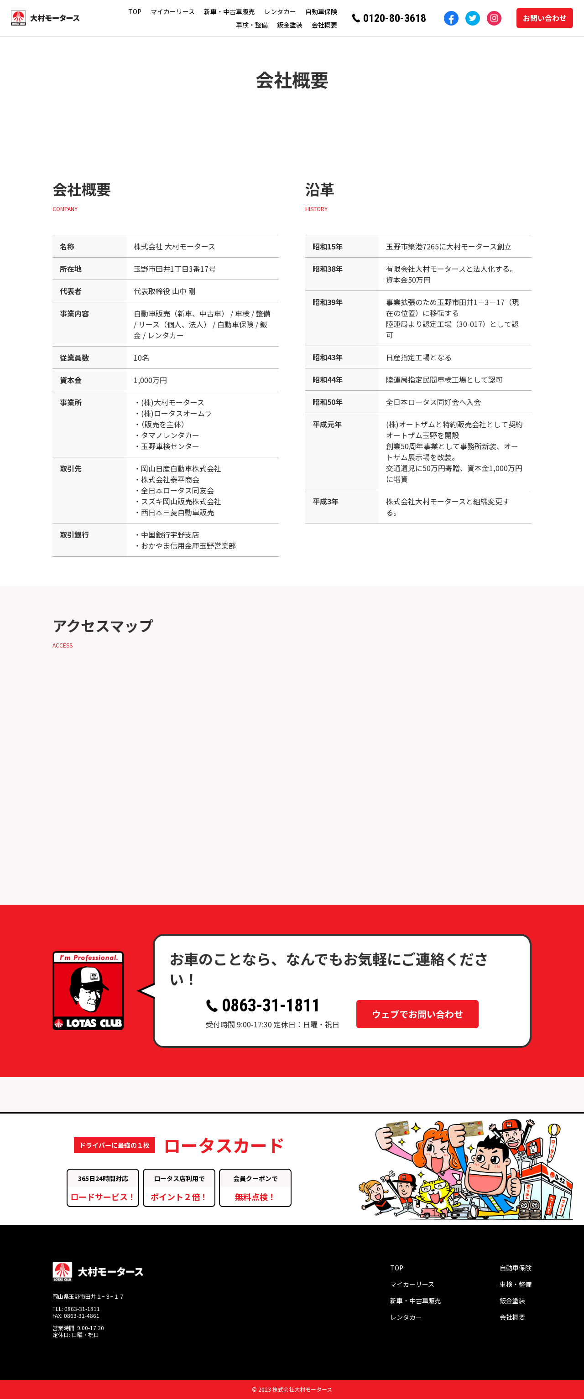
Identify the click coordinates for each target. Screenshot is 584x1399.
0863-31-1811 (263, 1005)
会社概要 (324, 24)
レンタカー (280, 11)
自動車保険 (321, 11)
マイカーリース (173, 11)
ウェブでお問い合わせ (417, 1011)
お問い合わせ (545, 17)
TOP (134, 11)
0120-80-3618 (394, 18)
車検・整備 (252, 24)
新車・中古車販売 (229, 11)
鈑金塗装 (289, 24)
